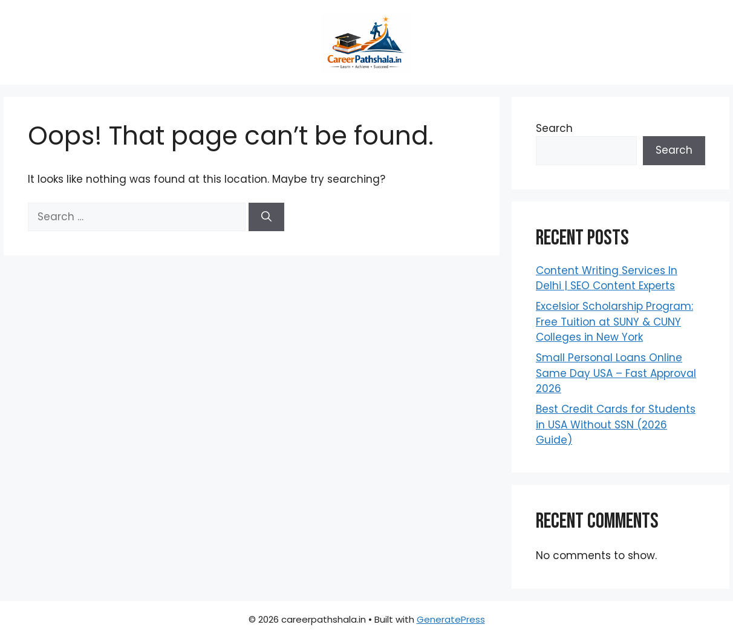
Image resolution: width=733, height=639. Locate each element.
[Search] (266, 217)
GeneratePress (451, 619)
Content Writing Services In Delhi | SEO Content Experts (606, 278)
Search (554, 128)
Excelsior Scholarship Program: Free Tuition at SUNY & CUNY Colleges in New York (614, 321)
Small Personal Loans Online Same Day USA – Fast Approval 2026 (616, 373)
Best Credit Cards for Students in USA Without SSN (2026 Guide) (616, 424)
